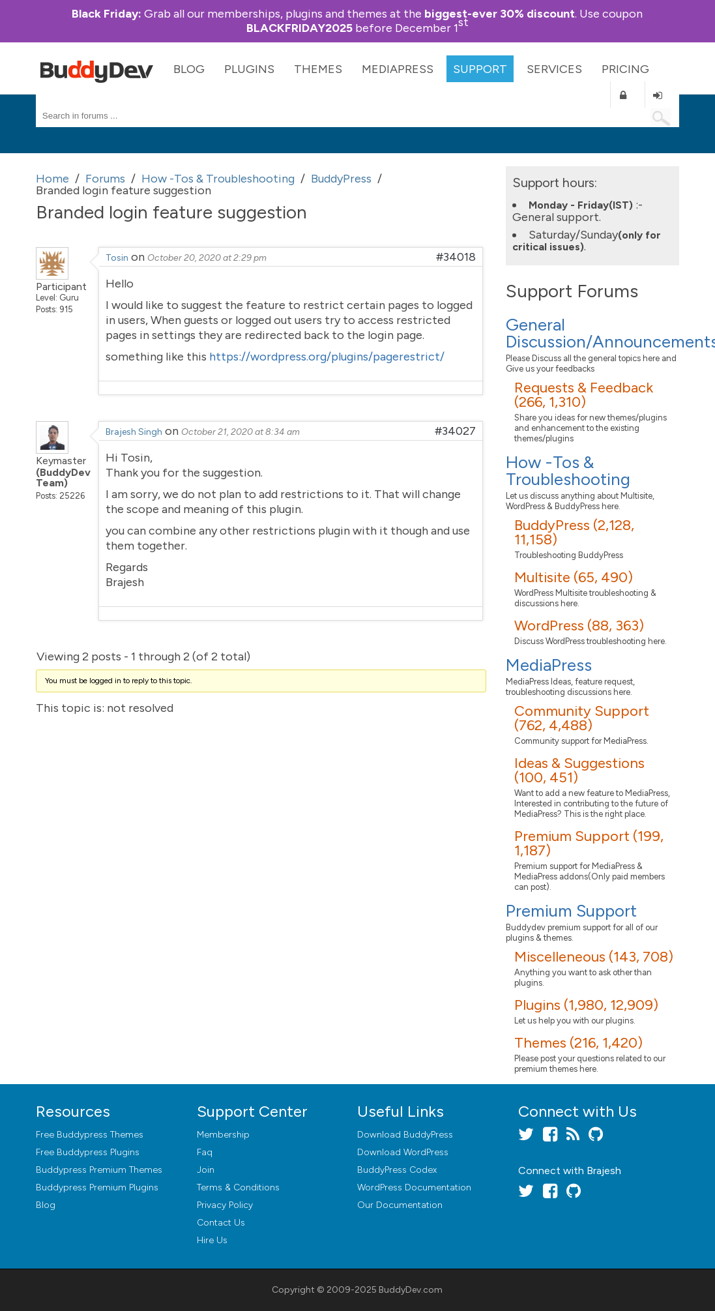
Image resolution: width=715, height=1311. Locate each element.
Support (480, 69)
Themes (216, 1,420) (578, 1043)
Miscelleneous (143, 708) (593, 956)
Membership (223, 1134)
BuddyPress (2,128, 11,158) (574, 532)
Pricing (625, 69)
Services (554, 69)
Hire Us (212, 1240)
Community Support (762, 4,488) (581, 718)
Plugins (249, 69)
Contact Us (221, 1222)
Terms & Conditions (238, 1187)
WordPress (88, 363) (579, 625)
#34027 (455, 431)
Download (405, 1134)
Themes (318, 69)
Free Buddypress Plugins (87, 1152)
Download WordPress (402, 1152)
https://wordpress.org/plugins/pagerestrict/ (327, 356)
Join (205, 1169)
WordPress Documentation (414, 1187)
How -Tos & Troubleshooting (568, 471)
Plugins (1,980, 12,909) (586, 1005)
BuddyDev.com (411, 1289)
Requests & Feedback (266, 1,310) (583, 395)
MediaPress (397, 69)
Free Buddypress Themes (89, 1134)
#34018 (456, 257)
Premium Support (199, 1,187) (589, 843)
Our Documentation (400, 1205)
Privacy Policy (225, 1205)
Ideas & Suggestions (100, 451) (579, 770)
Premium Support (571, 910)
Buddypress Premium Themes (99, 1169)
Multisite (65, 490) (573, 577)
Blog (189, 69)
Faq (204, 1152)
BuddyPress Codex (397, 1169)
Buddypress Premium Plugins (97, 1187)
